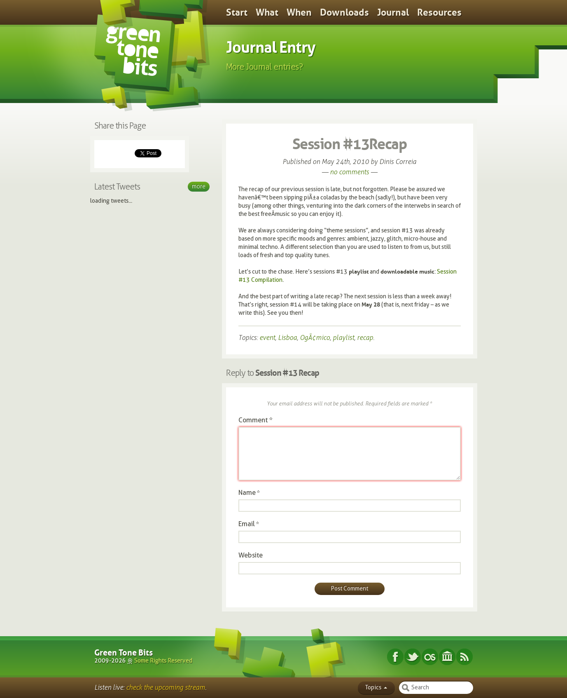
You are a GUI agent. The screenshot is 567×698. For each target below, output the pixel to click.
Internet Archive (447, 657)
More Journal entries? (264, 67)
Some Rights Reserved (163, 660)
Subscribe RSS (464, 657)
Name (247, 493)
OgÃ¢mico (315, 338)
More (198, 186)
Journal (393, 12)
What (267, 12)
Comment (255, 420)
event (267, 338)
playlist (343, 338)
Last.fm (430, 657)
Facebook (395, 657)
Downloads (344, 12)
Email (246, 524)
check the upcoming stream (165, 687)
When (299, 12)
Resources (439, 12)
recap (365, 338)
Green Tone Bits (123, 653)
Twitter (412, 657)
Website (250, 555)
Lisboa (287, 338)
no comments (349, 172)
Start (236, 12)
